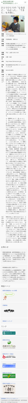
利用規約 (3, 398)
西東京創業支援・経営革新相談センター (10, 1)
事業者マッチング (7, 321)
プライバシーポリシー (12, 398)
